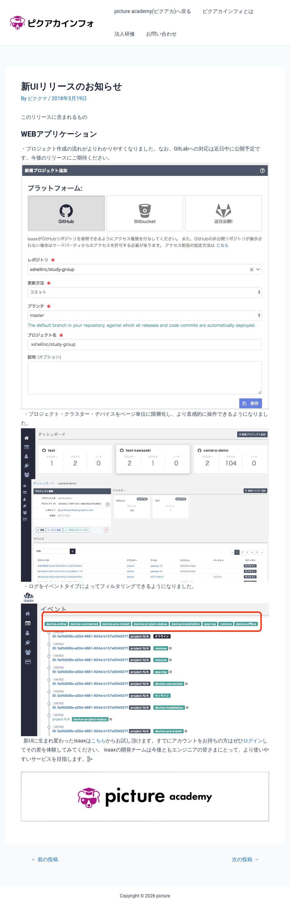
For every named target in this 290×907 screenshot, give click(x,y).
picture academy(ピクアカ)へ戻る (152, 11)
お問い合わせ (159, 34)
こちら (98, 741)
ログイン (254, 741)
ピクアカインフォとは (226, 11)
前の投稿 (45, 859)
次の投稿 (244, 859)
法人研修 (124, 34)
